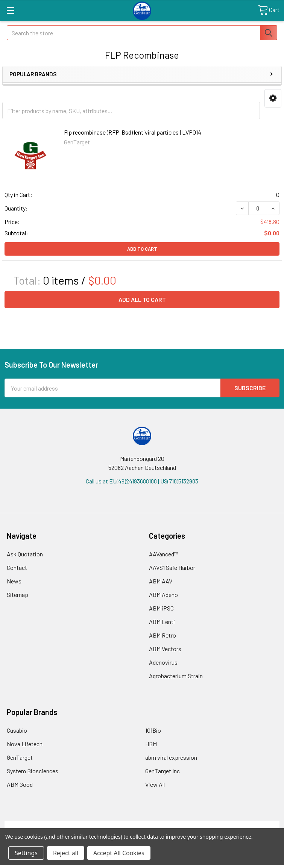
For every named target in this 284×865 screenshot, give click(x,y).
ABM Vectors (165, 648)
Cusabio (17, 730)
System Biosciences (32, 770)
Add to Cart (142, 249)
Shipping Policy (107, 825)
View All (155, 784)
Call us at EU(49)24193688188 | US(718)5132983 (142, 481)
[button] (272, 98)
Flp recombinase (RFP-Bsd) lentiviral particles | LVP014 (132, 132)
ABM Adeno (163, 594)
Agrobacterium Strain (176, 675)
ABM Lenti (162, 621)
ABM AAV (160, 581)
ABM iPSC (161, 608)
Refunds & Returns (176, 825)
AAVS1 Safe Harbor (172, 567)
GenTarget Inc (162, 770)
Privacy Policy (245, 825)
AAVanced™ (163, 553)
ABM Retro (162, 635)
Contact (17, 567)
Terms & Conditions (39, 825)
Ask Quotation (25, 553)
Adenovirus (163, 662)
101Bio (153, 730)
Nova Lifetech (25, 743)
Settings (26, 853)
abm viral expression (171, 757)
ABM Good (20, 784)
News (14, 581)
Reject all (65, 853)
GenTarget (20, 757)
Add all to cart (142, 299)
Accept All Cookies (118, 853)
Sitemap (17, 594)
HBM (151, 743)
